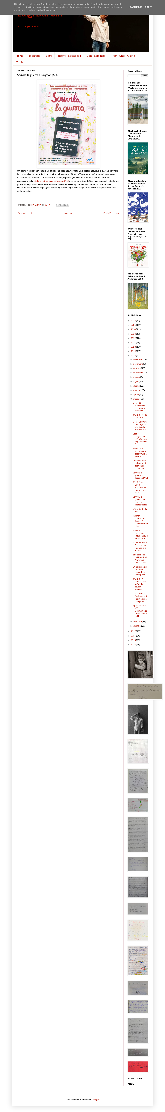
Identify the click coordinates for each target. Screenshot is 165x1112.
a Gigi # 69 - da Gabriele (140, 416)
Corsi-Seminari (96, 55)
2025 (133, 324)
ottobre (137, 368)
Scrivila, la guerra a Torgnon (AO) (140, 475)
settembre (138, 372)
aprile (136, 394)
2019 (133, 351)
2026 (133, 320)
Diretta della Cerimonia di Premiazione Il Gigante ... (140, 597)
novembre (138, 363)
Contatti (21, 62)
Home (19, 55)
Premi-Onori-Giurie (123, 55)
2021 (133, 342)
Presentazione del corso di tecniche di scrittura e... (139, 464)
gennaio (137, 625)
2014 (133, 644)
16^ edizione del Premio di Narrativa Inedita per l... (140, 558)
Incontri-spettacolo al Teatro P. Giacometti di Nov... (140, 520)
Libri (49, 55)
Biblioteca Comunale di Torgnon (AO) (51, 181)
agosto (136, 377)
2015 (133, 640)
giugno (136, 385)
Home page (68, 213)
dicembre (138, 359)
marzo (136, 398)
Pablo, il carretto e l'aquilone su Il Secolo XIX (140, 534)
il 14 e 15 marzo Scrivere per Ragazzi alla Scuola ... (140, 546)
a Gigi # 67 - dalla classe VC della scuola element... (139, 583)
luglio (136, 381)
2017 (133, 631)
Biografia (34, 55)
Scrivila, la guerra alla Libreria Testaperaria (140, 500)
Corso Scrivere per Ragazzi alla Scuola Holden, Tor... (140, 425)
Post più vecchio (111, 213)
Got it (148, 7)
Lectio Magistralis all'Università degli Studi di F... (140, 438)
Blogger (95, 1099)
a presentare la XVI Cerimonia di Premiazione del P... (140, 610)
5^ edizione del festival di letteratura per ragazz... (140, 570)
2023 (133, 333)
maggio (137, 390)
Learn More (135, 7)
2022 (133, 338)
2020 (133, 346)
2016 (133, 635)
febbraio (137, 621)
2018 (133, 355)
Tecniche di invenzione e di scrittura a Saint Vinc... (140, 452)
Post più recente (25, 213)
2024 (133, 329)
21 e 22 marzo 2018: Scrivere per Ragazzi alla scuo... (139, 487)
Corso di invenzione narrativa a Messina (139, 406)
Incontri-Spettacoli (69, 55)
